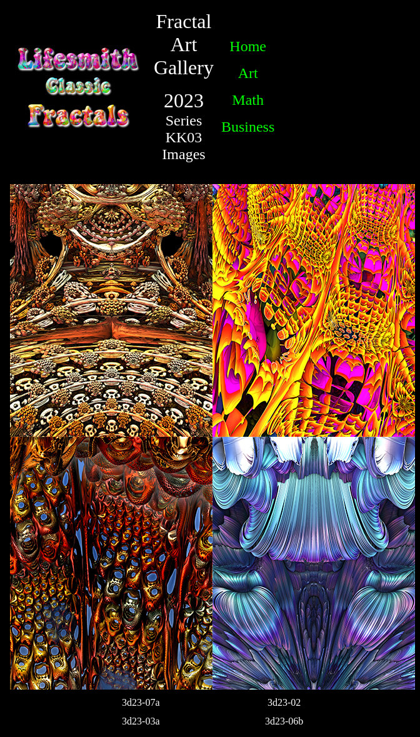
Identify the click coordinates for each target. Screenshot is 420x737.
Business (247, 127)
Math (248, 100)
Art (248, 73)
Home (247, 46)
